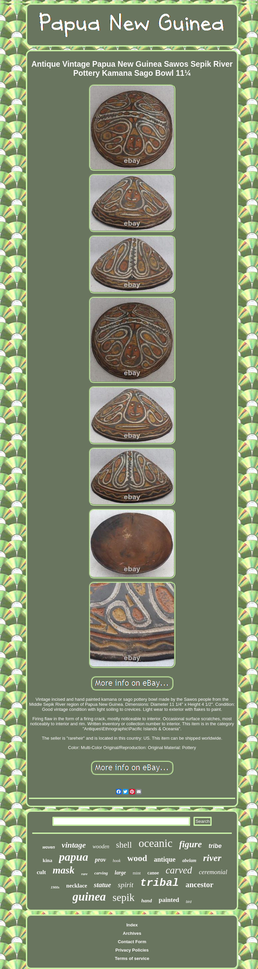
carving (101, 872)
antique (164, 859)
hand (146, 900)
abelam (189, 860)
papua (73, 857)
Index (132, 924)
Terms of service (132, 958)
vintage (74, 845)
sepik (123, 897)
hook (116, 860)
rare (84, 874)
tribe (215, 846)
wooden (101, 846)
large (120, 872)
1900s (55, 887)
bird (188, 902)
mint (137, 872)
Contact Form (132, 941)
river (212, 858)
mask (64, 869)
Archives (132, 933)
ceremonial (213, 871)
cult (41, 872)
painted (169, 899)
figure (190, 844)
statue (102, 885)
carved (179, 870)
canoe (153, 872)
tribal (159, 883)
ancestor (199, 884)
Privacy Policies (131, 950)
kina (47, 860)
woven (48, 847)
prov (100, 859)
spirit (125, 884)
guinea (89, 896)
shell (124, 844)
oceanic (156, 843)
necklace (76, 885)
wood (137, 858)
